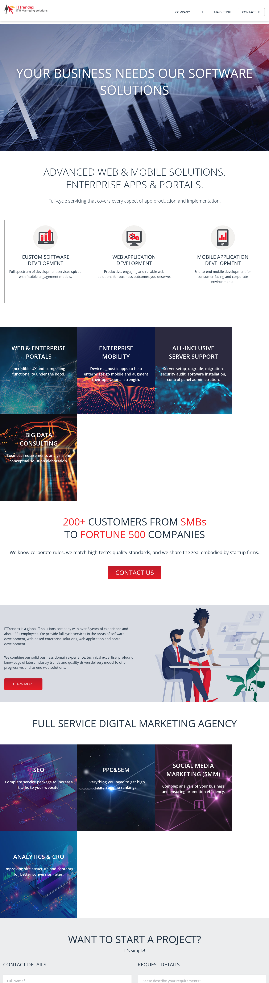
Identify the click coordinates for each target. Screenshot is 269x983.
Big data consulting (122, 954)
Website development (124, 943)
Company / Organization (26, 824)
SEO (192, 938)
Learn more (23, 597)
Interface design (200, 964)
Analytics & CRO (200, 949)
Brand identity (199, 959)
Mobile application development (131, 949)
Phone (12, 841)
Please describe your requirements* (171, 807)
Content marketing (202, 970)
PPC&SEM (196, 943)
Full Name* (16, 807)
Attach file (150, 859)
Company (182, 12)
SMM (193, 954)
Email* (12, 858)
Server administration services (129, 938)
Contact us (251, 12)
